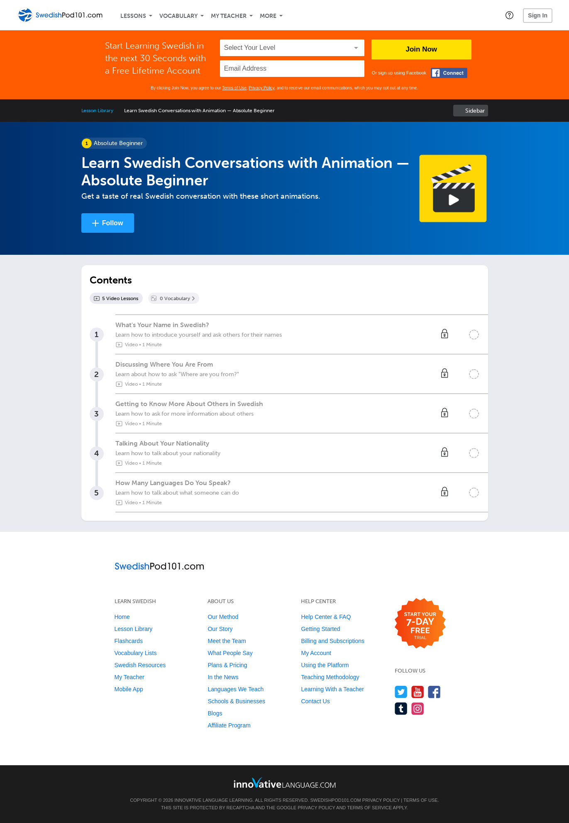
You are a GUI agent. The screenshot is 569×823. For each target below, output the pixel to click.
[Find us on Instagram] (417, 708)
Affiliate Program (229, 725)
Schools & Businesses (236, 701)
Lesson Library (97, 110)
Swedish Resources (140, 665)
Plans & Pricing (227, 665)
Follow (112, 223)
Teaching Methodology (330, 677)
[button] (509, 15)
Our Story (220, 629)
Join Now (421, 49)
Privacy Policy (261, 88)
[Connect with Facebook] (449, 73)
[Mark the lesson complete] (474, 335)
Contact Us (315, 701)
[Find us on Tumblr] (401, 708)
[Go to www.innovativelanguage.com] (285, 782)
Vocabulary (178, 16)
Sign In (537, 15)
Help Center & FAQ (326, 617)
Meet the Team (227, 641)
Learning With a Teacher (332, 689)
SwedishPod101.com (335, 800)
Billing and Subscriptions (332, 641)
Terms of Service (369, 807)
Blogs (215, 713)
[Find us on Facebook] (434, 691)
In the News (223, 677)
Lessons (133, 16)
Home (122, 617)
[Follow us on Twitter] (401, 691)
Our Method (223, 617)
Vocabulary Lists (136, 653)
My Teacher (229, 16)
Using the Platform (325, 665)
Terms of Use (234, 88)
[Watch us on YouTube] (417, 691)
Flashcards (129, 641)
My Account (316, 653)
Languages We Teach (236, 689)
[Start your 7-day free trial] (420, 623)
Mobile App (129, 689)
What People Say (230, 653)
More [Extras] (268, 16)
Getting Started (320, 629)
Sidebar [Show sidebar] (475, 110)
